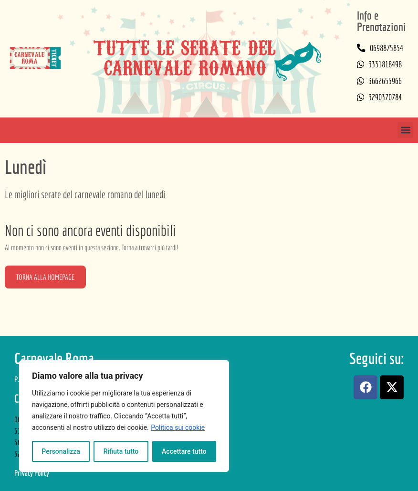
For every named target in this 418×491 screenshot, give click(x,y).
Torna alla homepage (45, 277)
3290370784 (385, 97)
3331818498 (385, 64)
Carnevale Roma (54, 358)
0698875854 (386, 48)
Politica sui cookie (178, 427)
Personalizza (61, 451)
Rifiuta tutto (121, 451)
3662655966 (385, 81)
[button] (405, 130)
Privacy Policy (31, 473)
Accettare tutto (184, 451)
